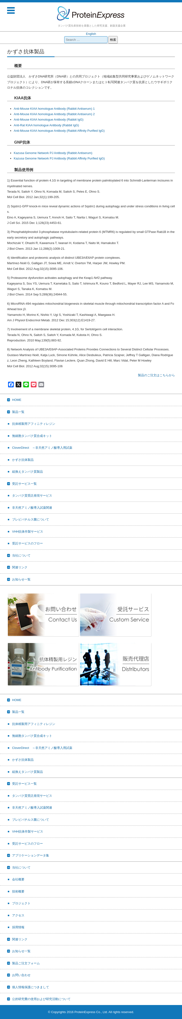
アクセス (18, 915)
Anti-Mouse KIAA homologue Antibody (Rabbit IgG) (48, 119)
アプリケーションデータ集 (30, 855)
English (91, 34)
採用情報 (18, 927)
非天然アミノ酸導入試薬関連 (32, 507)
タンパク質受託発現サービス (32, 495)
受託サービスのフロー (27, 543)
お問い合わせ (21, 975)
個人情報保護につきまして (30, 987)
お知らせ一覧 (21, 579)
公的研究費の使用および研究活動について (41, 999)
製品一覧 (18, 412)
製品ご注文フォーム (26, 963)
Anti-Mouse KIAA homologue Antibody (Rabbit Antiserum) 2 (54, 114)
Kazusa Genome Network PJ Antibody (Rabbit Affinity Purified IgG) (59, 158)
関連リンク (19, 567)
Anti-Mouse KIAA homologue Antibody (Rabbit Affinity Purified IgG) (59, 130)
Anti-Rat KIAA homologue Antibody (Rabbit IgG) (46, 125)
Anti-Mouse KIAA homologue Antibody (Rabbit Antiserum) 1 (54, 108)
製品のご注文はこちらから (156, 375)
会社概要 (18, 879)
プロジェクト (21, 903)
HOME (16, 400)
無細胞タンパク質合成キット (32, 436)
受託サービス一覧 (24, 483)
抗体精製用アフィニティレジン (33, 424)
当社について (21, 555)
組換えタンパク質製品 (27, 471)
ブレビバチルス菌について (30, 519)
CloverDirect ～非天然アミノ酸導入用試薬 (42, 447)
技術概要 (18, 891)
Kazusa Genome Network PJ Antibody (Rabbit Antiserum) (53, 153)
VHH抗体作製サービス (27, 531)
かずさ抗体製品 (23, 460)
